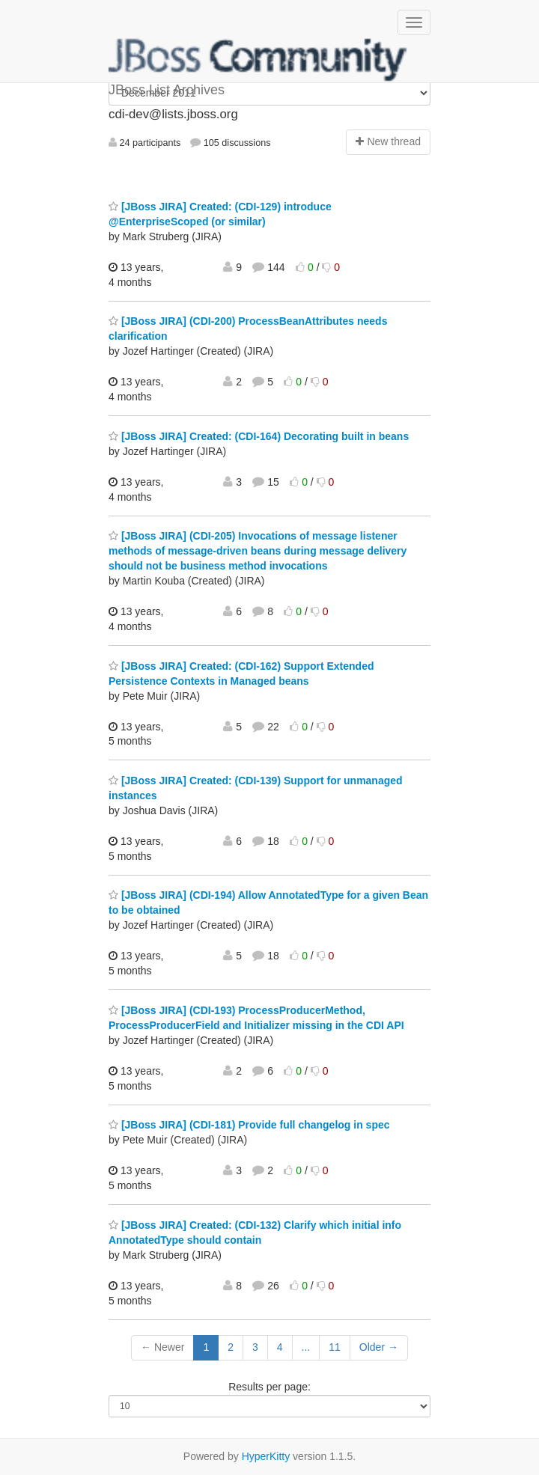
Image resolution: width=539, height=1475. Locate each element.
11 (335, 1347)
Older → (378, 1347)
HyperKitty (266, 1456)
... (306, 1347)
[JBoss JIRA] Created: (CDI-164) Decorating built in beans (259, 436)
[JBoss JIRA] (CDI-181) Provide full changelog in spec (249, 1125)
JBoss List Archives (258, 60)
